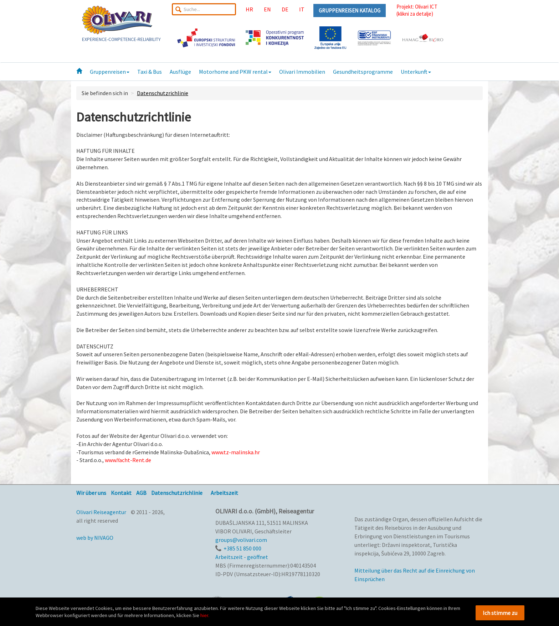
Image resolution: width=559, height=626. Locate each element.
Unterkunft (416, 71)
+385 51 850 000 (242, 548)
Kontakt (121, 492)
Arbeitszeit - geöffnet (241, 556)
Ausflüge (180, 71)
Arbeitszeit (224, 492)
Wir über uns (91, 492)
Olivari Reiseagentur (101, 512)
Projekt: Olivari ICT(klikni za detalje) (416, 10)
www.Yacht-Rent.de (128, 460)
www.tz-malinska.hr (235, 452)
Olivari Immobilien (302, 71)
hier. (204, 615)
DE (285, 9)
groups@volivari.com (241, 539)
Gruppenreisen (109, 71)
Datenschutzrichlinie (162, 93)
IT (301, 9)
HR (249, 9)
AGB (141, 492)
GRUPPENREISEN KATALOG (349, 10)
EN (267, 9)
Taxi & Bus (149, 71)
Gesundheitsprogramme (363, 71)
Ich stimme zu (500, 612)
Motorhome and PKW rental (235, 71)
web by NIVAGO (94, 537)
